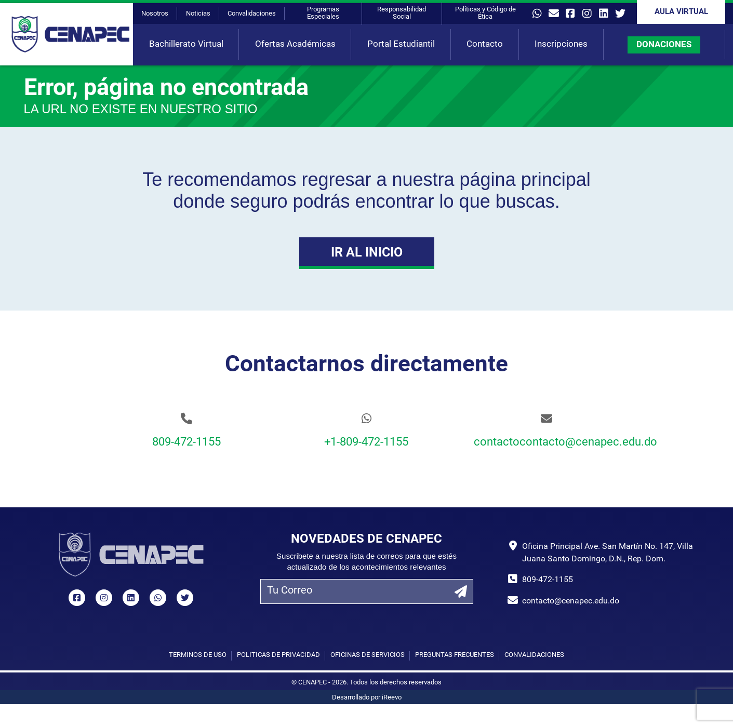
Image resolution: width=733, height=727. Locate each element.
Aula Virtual (681, 12)
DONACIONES (663, 45)
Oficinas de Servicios (367, 655)
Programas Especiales (323, 13)
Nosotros (154, 13)
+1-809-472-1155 (366, 443)
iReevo (392, 697)
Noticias (198, 13)
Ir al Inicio (367, 253)
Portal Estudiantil (401, 44)
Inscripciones (561, 44)
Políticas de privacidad (278, 655)
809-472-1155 (186, 443)
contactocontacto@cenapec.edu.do (546, 443)
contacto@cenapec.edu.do (570, 601)
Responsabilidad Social (401, 13)
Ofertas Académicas (295, 44)
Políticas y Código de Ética (485, 13)
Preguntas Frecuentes (454, 655)
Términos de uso (197, 655)
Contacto (485, 44)
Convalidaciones (252, 13)
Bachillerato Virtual (186, 44)
